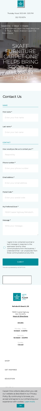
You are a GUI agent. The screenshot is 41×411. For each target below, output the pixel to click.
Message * (6, 220)
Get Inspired (11, 370)
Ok (20, 406)
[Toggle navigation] (3, 4)
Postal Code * (8, 192)
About (16, 26)
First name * (7, 112)
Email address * (8, 177)
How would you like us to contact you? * (18, 149)
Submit (20, 262)
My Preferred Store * (10, 206)
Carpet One (5, 26)
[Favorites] (35, 4)
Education (10, 379)
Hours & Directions (20, 316)
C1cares (25, 26)
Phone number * (9, 162)
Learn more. (29, 402)
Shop (7, 361)
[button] (32, 4)
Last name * (7, 126)
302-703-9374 (20, 17)
